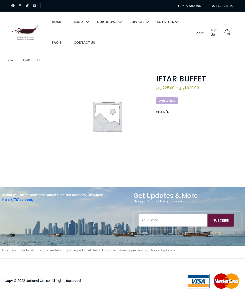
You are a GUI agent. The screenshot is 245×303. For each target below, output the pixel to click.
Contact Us (84, 42)
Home (56, 22)
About (81, 22)
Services (139, 22)
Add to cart (167, 100)
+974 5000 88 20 (222, 6)
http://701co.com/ (18, 199)
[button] (227, 32)
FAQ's (57, 42)
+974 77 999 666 (189, 6)
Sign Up (214, 32)
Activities (168, 22)
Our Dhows (109, 22)
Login (200, 32)
